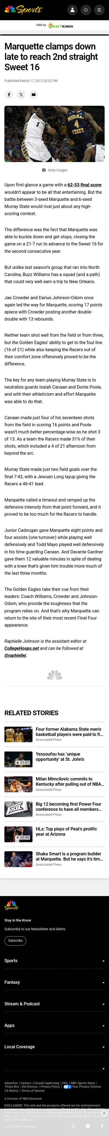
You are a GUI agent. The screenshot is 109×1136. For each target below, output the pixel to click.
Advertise (10, 1083)
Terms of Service (33, 1091)
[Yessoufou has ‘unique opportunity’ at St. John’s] (18, 759)
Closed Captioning (46, 1083)
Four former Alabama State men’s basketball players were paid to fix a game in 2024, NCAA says (69, 732)
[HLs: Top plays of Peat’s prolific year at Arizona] (18, 834)
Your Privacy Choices (87, 1086)
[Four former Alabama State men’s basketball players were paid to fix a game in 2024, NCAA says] (18, 734)
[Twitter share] (21, 94)
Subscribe (15, 941)
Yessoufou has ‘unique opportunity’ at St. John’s (60, 757)
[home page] (23, 10)
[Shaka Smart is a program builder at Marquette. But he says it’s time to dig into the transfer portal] (18, 859)
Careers (25, 1083)
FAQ (65, 1083)
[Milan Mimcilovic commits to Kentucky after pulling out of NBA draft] (18, 784)
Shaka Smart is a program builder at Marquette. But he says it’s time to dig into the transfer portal (69, 856)
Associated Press (48, 740)
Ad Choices (30, 1086)
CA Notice (11, 1091)
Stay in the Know (17, 920)
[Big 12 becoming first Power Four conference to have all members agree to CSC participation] (18, 809)
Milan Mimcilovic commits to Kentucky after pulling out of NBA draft (68, 781)
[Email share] (33, 94)
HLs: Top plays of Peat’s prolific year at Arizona (66, 831)
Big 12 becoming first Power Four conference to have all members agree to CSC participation (68, 807)
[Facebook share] (8, 94)
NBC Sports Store (83, 1083)
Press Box (12, 1086)
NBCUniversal (32, 1098)
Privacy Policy (50, 1086)
